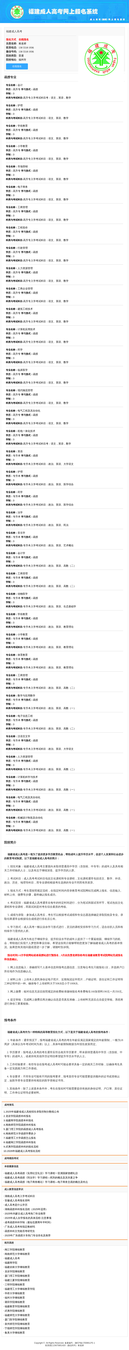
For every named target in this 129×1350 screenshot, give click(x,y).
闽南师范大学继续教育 (17, 1253)
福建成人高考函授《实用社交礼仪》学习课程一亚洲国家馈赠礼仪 (41, 1173)
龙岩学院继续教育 (15, 1271)
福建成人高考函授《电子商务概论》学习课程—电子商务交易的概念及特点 (46, 1181)
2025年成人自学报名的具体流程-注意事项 (28, 1217)
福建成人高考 (12, 1258)
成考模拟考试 (11, 1158)
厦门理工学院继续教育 (17, 1275)
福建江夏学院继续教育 (17, 1280)
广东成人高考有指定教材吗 (20, 1226)
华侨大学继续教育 (15, 1293)
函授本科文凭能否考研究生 (20, 1231)
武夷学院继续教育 (15, 1310)
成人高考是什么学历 (16, 1204)
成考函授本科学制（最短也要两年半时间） (29, 1222)
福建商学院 (11, 1262)
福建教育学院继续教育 (17, 1306)
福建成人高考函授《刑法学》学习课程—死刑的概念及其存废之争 (41, 1177)
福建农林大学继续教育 (17, 1267)
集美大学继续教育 (15, 1332)
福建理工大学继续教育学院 (20, 1288)
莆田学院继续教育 (15, 1302)
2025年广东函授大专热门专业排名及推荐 (28, 1235)
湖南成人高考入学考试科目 (20, 1196)
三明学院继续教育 (15, 1284)
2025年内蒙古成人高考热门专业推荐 (25, 1213)
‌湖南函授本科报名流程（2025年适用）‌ (26, 1209)
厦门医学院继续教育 (16, 1319)
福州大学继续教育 (15, 1297)
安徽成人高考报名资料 (17, 1200)
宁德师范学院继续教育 (17, 1328)
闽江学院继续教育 (15, 1249)
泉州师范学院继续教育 (17, 1323)
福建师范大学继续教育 (17, 1315)
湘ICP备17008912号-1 (85, 1343)
